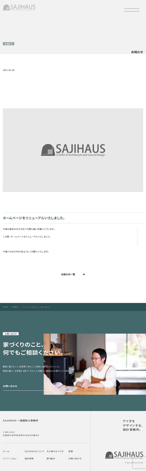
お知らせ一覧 (68, 275)
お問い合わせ (75, 458)
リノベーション (10, 458)
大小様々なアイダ (55, 451)
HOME (5, 307)
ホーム (6, 451)
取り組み (51, 458)
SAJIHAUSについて (34, 451)
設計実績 (29, 458)
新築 (70, 451)
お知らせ (15, 307)
